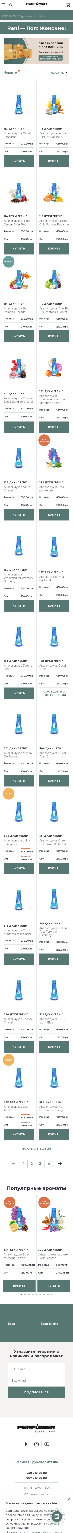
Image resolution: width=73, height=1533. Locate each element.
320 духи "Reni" (16, 1014)
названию (57, 72)
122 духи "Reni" (51, 391)
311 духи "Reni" (50, 835)
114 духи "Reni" (15, 216)
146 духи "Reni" (51, 482)
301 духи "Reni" (16, 748)
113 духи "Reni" (50, 128)
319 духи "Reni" (51, 923)
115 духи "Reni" (50, 216)
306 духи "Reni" (51, 748)
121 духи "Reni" (15, 393)
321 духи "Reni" (51, 1014)
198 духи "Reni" (51, 660)
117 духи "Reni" (15, 303)
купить (19, 161)
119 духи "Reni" (50, 303)
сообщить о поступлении (54, 693)
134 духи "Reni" (16, 482)
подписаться (36, 1392)
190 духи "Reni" (16, 569)
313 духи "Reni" (15, 925)
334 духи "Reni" (16, 1249)
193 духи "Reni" (15, 660)
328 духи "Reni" (51, 1102)
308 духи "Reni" (16, 835)
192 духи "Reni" (51, 572)
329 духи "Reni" (50, 1249)
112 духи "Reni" (15, 128)
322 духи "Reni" (16, 1102)
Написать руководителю (36, 1462)
